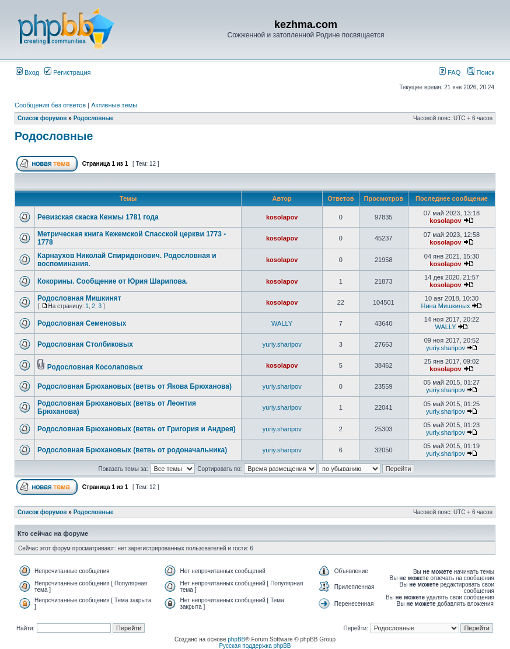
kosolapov (282, 217)
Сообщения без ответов (50, 105)
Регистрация (67, 72)
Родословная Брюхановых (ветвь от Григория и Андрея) (136, 429)
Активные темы (114, 105)
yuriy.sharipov (282, 344)
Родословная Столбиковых (85, 344)
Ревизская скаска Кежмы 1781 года (98, 217)
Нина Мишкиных (445, 305)
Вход (27, 72)
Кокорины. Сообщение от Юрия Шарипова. (112, 281)
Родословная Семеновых (81, 323)
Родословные (94, 118)
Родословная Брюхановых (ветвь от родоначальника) (132, 450)
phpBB (236, 639)
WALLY (281, 323)
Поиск (480, 72)
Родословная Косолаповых (95, 367)
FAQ (449, 72)
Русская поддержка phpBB (255, 646)
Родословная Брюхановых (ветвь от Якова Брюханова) (134, 386)
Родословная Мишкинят (79, 298)
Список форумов (42, 118)
